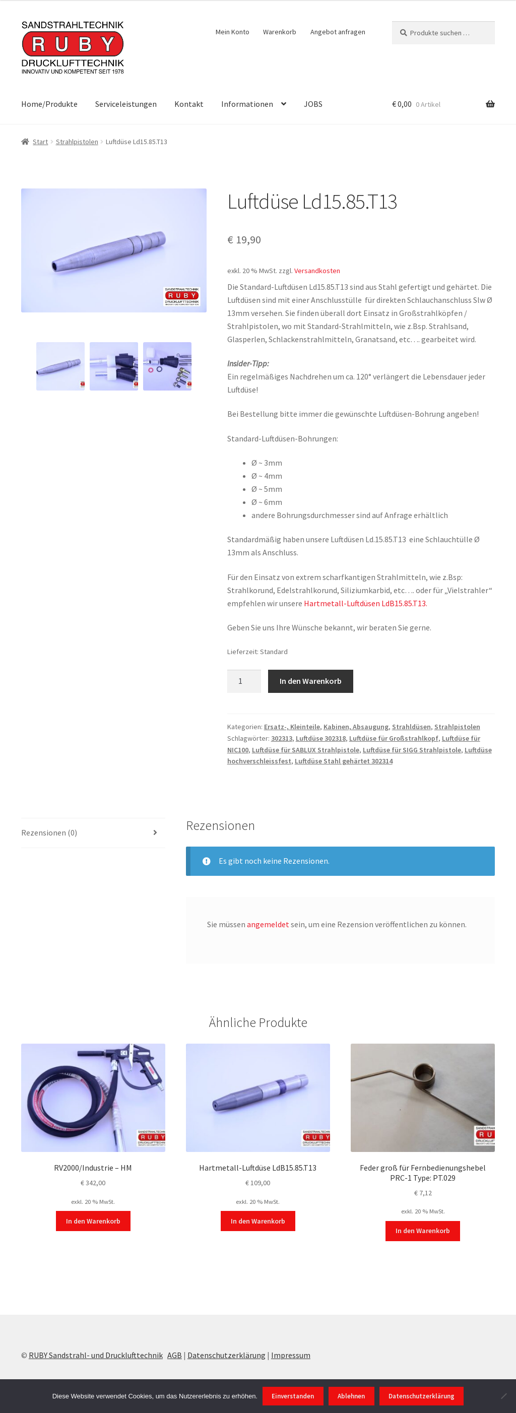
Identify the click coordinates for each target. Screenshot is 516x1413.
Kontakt (189, 104)
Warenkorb (279, 31)
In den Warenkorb (311, 681)
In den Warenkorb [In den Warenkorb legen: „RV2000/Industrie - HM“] (93, 1221)
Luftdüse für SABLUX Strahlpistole (305, 749)
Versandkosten (317, 270)
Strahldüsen (411, 726)
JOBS (313, 104)
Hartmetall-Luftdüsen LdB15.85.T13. (365, 603)
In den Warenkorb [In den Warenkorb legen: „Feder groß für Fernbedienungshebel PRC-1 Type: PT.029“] (423, 1230)
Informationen (247, 104)
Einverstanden (293, 1396)
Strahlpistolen (77, 141)
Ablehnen (351, 1396)
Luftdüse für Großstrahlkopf (393, 738)
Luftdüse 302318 (321, 738)
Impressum (290, 1355)
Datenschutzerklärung (226, 1355)
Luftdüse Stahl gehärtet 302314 (344, 760)
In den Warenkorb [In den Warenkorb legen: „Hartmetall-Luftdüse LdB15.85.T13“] (258, 1221)
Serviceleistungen (126, 104)
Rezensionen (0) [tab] (49, 832)
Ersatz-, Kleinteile (292, 726)
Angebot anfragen (337, 31)
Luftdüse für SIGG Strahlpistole (412, 749)
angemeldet (268, 924)
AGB (174, 1355)
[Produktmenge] (244, 681)
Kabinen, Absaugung (356, 726)
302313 (281, 738)
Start (40, 141)
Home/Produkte (49, 104)
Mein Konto (232, 31)
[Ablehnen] (503, 1396)
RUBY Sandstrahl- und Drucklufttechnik (96, 1355)
